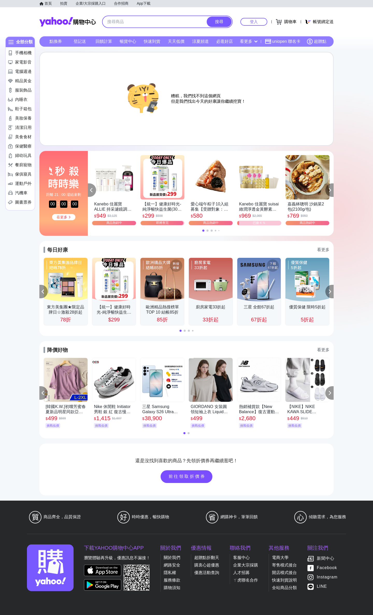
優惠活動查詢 (206, 572)
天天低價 (176, 41)
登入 (254, 21)
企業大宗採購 (245, 565)
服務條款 (172, 580)
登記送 (80, 41)
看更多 (248, 41)
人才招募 (241, 572)
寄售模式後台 (284, 565)
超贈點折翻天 (206, 557)
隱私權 (170, 572)
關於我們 (172, 557)
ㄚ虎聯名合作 (245, 580)
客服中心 (241, 557)
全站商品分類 (284, 587)
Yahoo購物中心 (67, 22)
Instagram (327, 577)
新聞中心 (325, 558)
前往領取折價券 (187, 476)
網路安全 (172, 565)
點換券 (55, 41)
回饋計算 (104, 41)
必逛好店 (224, 41)
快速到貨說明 (284, 580)
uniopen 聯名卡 (282, 41)
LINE (322, 586)
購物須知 (172, 587)
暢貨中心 (128, 41)
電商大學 (280, 557)
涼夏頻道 (200, 41)
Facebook (327, 567)
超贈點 (316, 41)
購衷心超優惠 (206, 565)
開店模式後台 (284, 572)
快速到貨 (152, 41)
